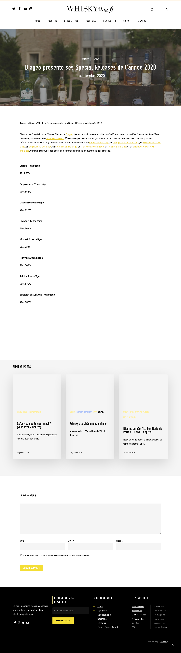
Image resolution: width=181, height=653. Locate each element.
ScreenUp (164, 642)
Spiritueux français (142, 412)
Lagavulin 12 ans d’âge (40, 146)
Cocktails (102, 619)
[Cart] (166, 9)
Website (119, 541)
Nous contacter (138, 607)
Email (71, 541)
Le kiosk (101, 623)
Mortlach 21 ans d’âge (66, 146)
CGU (133, 627)
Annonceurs (137, 611)
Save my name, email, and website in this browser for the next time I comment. (56, 556)
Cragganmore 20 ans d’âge (126, 142)
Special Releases (55, 138)
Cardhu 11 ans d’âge (99, 142)
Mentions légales (139, 615)
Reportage (88, 412)
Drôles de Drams (35, 412)
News (96, 59)
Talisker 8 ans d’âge (117, 146)
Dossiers (80, 412)
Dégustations (104, 614)
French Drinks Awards (108, 627)
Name (22, 541)
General (101, 412)
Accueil (23, 123)
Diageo (69, 134)
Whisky (85, 59)
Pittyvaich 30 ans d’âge (92, 146)
